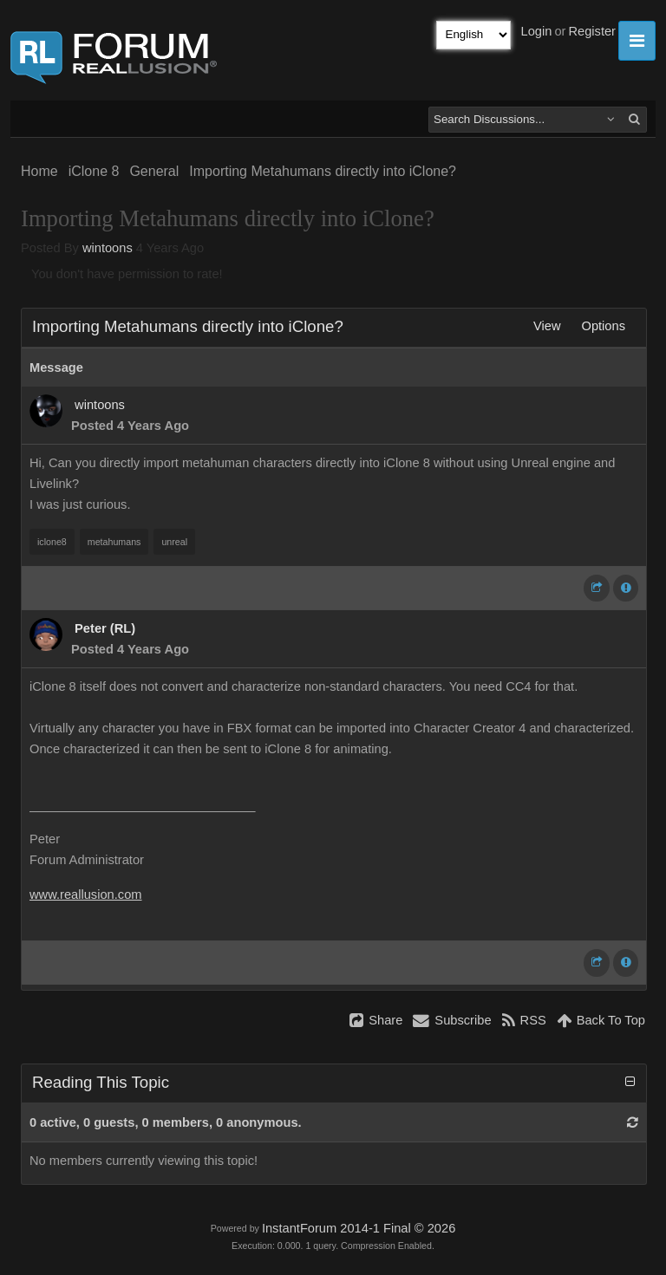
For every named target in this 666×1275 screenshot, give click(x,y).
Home (39, 171)
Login (536, 31)
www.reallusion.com (85, 894)
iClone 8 (94, 171)
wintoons (107, 248)
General (154, 171)
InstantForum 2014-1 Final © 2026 (358, 1228)
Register (592, 31)
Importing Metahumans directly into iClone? (322, 171)
